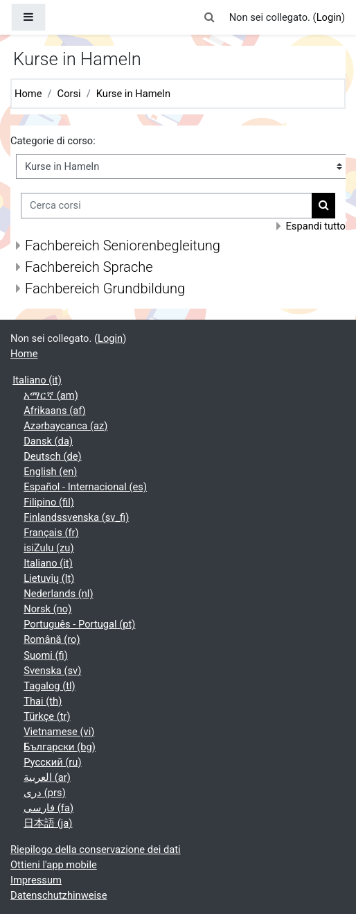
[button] (209, 17)
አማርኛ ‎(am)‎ (51, 395)
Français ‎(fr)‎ (51, 532)
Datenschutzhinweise (58, 895)
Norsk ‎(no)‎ (47, 609)
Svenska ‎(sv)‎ (52, 670)
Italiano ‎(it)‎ (37, 380)
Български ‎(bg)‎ (60, 747)
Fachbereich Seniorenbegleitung (122, 245)
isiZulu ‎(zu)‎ (48, 548)
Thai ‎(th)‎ (43, 701)
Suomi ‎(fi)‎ (46, 655)
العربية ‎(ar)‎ (47, 777)
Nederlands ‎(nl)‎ (58, 593)
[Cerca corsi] (166, 205)
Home (28, 93)
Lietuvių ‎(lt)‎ (49, 578)
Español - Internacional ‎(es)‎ (85, 487)
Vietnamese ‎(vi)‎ (59, 731)
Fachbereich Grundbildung (105, 288)
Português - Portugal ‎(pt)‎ (79, 624)
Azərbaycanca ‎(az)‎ (65, 426)
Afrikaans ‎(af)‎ (54, 410)
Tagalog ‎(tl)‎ (49, 686)
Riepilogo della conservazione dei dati (95, 849)
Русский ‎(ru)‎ (52, 762)
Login (329, 17)
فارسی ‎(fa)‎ (48, 808)
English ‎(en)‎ (50, 471)
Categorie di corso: (53, 141)
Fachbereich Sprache (89, 267)
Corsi (69, 93)
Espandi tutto (315, 226)
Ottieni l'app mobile (53, 865)
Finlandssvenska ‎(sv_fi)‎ (76, 517)
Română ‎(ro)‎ (52, 639)
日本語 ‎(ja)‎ (48, 823)
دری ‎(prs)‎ (45, 792)
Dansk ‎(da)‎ (48, 441)
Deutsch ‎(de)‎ (53, 456)
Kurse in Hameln (133, 93)
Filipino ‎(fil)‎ (49, 502)
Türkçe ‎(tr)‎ (47, 716)
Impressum (36, 880)
